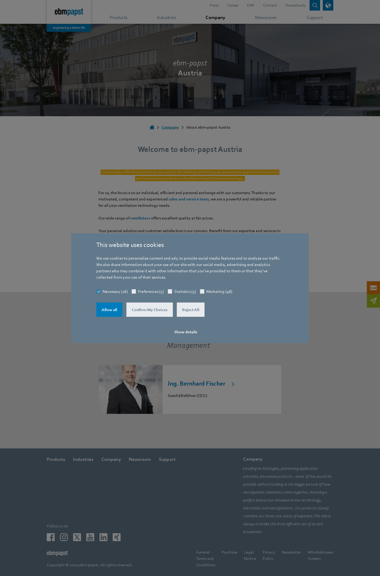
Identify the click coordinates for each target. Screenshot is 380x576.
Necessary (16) (115, 291)
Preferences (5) (151, 291)
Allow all (109, 309)
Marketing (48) (219, 291)
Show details (185, 331)
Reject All (190, 309)
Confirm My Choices (150, 309)
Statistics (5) (185, 291)
